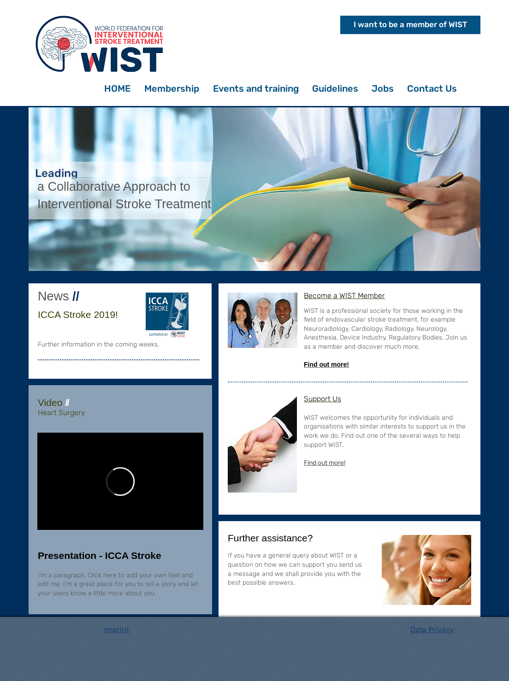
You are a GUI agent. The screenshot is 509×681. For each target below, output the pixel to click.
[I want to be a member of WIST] (410, 25)
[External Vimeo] (120, 481)
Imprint (116, 629)
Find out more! (324, 463)
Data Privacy (432, 629)
